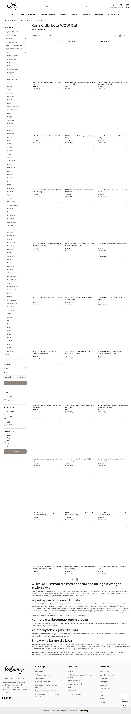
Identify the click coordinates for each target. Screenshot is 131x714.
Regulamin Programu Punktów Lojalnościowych (46, 686)
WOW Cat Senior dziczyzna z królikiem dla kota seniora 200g (79, 514)
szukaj (15, 383)
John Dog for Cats (107, 675)
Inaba (102, 692)
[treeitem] (15, 32)
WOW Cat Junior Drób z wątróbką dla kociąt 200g (80, 137)
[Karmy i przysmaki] (29, 14)
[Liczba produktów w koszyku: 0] (127, 6)
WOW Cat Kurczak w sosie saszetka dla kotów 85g (111, 298)
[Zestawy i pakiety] (48, 14)
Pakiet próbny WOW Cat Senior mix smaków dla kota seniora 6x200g (113, 83)
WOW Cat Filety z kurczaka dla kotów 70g (47, 136)
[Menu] (128, 694)
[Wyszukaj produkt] (66, 6)
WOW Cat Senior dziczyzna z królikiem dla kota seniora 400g (112, 514)
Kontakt (70, 687)
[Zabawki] (63, 14)
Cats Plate (104, 685)
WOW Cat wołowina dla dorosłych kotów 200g (112, 568)
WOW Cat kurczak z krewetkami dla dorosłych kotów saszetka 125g (110, 352)
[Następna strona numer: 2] (128, 35)
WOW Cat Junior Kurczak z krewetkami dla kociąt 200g (79, 191)
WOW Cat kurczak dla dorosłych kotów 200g (113, 244)
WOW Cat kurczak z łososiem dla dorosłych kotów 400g (80, 406)
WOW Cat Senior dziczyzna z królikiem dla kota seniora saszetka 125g (47, 568)
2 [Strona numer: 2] (124, 36)
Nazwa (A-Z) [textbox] (36, 36)
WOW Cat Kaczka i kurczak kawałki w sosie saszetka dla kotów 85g (79, 244)
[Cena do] (21, 377)
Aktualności (71, 691)
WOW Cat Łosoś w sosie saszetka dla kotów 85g (47, 460)
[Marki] (15, 14)
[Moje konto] (113, 6)
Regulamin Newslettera (43, 682)
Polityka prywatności (43, 675)
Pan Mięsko (104, 682)
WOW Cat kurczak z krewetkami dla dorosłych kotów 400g (77, 352)
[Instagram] (6, 698)
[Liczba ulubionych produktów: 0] (120, 6)
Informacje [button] (40, 666)
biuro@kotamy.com (9, 693)
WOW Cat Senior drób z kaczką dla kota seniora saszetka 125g (46, 514)
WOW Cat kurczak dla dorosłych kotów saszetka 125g (78, 298)
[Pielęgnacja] (99, 14)
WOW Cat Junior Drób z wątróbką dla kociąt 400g (113, 137)
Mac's (102, 695)
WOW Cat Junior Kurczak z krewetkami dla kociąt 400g (112, 191)
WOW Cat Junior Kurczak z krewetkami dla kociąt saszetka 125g (47, 244)
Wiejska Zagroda (106, 678)
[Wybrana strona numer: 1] (120, 35)
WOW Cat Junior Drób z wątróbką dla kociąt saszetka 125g (48, 191)
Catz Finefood (105, 688)
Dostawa (70, 672)
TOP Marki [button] (105, 666)
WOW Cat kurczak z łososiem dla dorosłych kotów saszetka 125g (113, 406)
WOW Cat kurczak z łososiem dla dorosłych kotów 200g (47, 406)
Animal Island (105, 672)
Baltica (102, 702)
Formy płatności (73, 681)
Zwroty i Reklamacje (75, 684)
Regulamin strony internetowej (46, 691)
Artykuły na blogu (74, 694)
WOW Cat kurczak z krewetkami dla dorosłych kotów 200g (45, 352)
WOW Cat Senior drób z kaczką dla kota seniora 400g (111, 460)
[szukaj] (26, 368)
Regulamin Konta (41, 678)
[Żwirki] (74, 14)
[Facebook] (3, 698)
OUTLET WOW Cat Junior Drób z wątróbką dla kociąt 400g (47, 83)
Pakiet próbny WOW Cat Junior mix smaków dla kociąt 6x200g (80, 83)
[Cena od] (9, 377)
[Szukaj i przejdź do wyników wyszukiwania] (86, 6)
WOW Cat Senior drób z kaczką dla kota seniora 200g (78, 460)
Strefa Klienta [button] (73, 666)
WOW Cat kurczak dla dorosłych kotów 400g (48, 297)
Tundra (102, 699)
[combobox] (41, 35)
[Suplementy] (113, 14)
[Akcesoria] (85, 14)
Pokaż (15, 451)
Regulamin (39, 672)
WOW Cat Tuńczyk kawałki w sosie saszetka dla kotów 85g (80, 568)
